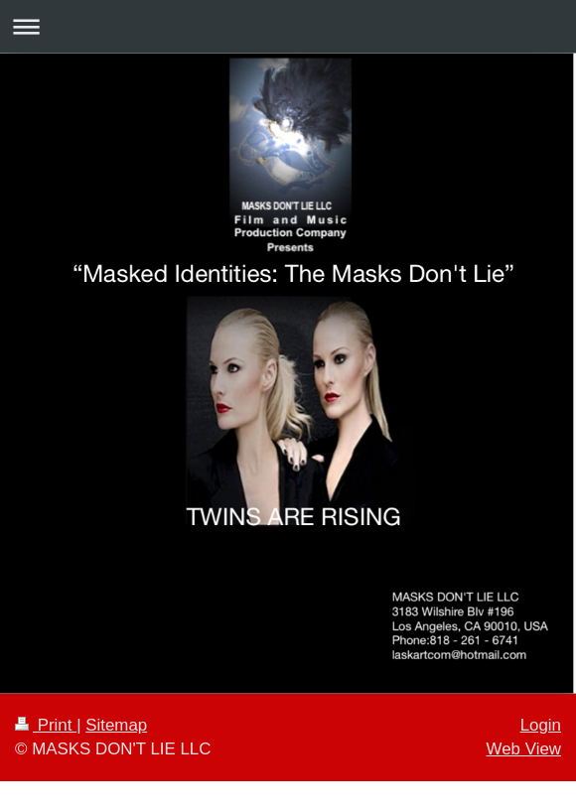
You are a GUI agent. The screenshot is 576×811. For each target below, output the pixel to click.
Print (45, 725)
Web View (524, 749)
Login (540, 725)
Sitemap (116, 725)
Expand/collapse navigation (288, 26)
